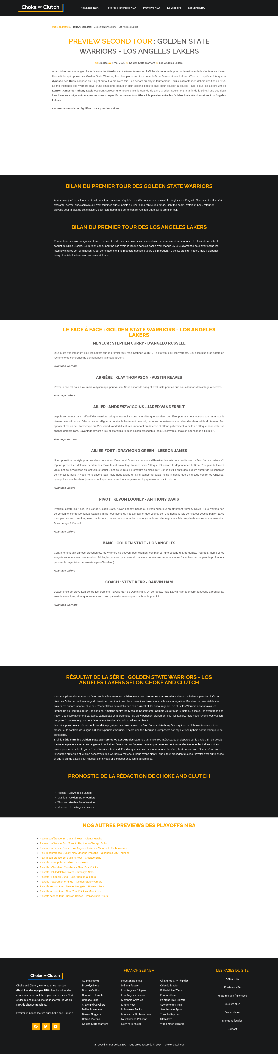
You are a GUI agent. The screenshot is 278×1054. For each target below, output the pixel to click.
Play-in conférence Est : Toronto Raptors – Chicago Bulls (73, 843)
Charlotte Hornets (92, 995)
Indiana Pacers (130, 985)
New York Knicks (131, 1023)
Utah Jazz (166, 1019)
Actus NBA (232, 979)
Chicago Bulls (90, 1000)
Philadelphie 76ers (171, 990)
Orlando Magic (168, 985)
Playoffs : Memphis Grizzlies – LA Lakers (64, 862)
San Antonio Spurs (171, 1009)
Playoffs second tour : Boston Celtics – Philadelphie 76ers (74, 895)
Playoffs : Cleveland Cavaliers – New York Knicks (69, 867)
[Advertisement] (139, 143)
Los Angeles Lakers (133, 995)
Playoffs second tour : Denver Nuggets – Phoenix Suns (72, 886)
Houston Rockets (131, 980)
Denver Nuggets (91, 1014)
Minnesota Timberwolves (136, 1014)
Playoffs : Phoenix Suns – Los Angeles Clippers (68, 876)
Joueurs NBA (232, 1004)
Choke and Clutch (61, 27)
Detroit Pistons (91, 1019)
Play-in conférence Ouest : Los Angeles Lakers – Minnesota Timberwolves (83, 848)
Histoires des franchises (232, 995)
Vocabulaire (232, 1012)
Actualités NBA (90, 7)
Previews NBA (151, 7)
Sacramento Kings (171, 1004)
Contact (232, 1029)
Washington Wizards (172, 1023)
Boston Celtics (91, 990)
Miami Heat (128, 1004)
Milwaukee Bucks (131, 1009)
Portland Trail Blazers (172, 1000)
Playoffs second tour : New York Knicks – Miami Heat (71, 891)
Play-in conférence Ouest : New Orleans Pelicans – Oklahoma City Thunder (84, 852)
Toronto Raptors (170, 1014)
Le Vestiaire (174, 7)
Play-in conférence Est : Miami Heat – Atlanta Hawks (71, 838)
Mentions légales (232, 1020)
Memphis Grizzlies (132, 1000)
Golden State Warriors (95, 1023)
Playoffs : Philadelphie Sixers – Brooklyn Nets (66, 871)
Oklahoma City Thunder (174, 980)
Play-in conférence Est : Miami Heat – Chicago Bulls (70, 857)
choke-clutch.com (175, 1044)
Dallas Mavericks (92, 1009)
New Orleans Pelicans (134, 1019)
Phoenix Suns (168, 995)
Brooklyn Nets (90, 985)
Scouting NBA (196, 7)
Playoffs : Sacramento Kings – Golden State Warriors (71, 881)
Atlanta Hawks (90, 980)
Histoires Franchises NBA (121, 7)
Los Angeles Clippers (133, 990)
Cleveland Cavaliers (93, 1004)
